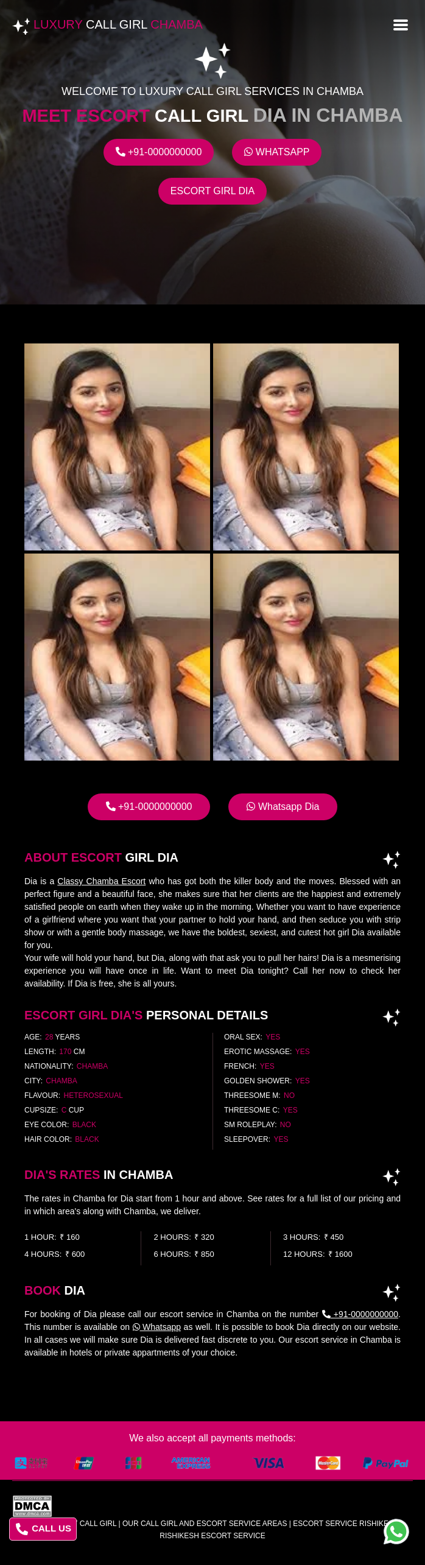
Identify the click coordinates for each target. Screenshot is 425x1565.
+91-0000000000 (159, 152)
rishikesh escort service (212, 1536)
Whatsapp (276, 152)
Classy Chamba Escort (101, 881)
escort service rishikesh (345, 1523)
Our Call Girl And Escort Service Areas (204, 1523)
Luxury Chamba (118, 24)
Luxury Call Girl (82, 1523)
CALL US (43, 1529)
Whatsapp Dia (283, 806)
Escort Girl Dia (212, 191)
